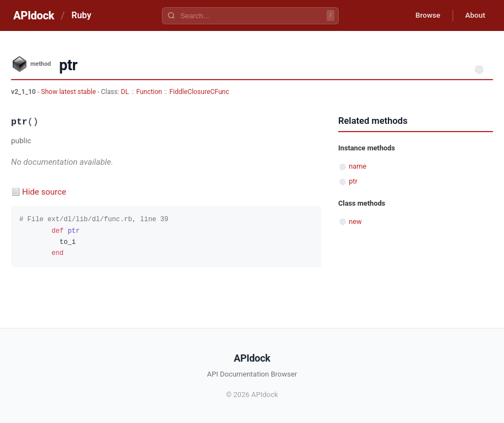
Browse (424, 15)
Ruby (81, 15)
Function (149, 92)
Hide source (44, 192)
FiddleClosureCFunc (199, 92)
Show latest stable (69, 92)
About (473, 15)
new (355, 221)
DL (125, 92)
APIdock (33, 15)
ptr (353, 181)
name (357, 166)
